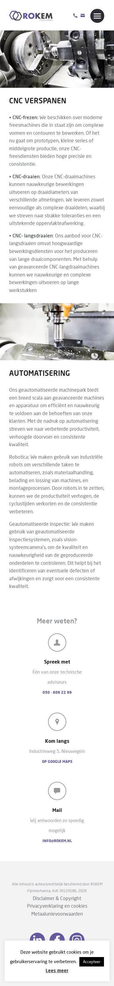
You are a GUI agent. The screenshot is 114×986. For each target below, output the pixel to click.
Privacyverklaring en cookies (57, 906)
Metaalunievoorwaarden (57, 914)
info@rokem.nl (57, 840)
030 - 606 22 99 (57, 692)
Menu (97, 15)
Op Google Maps (57, 761)
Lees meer (57, 970)
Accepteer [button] (91, 961)
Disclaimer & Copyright (57, 898)
